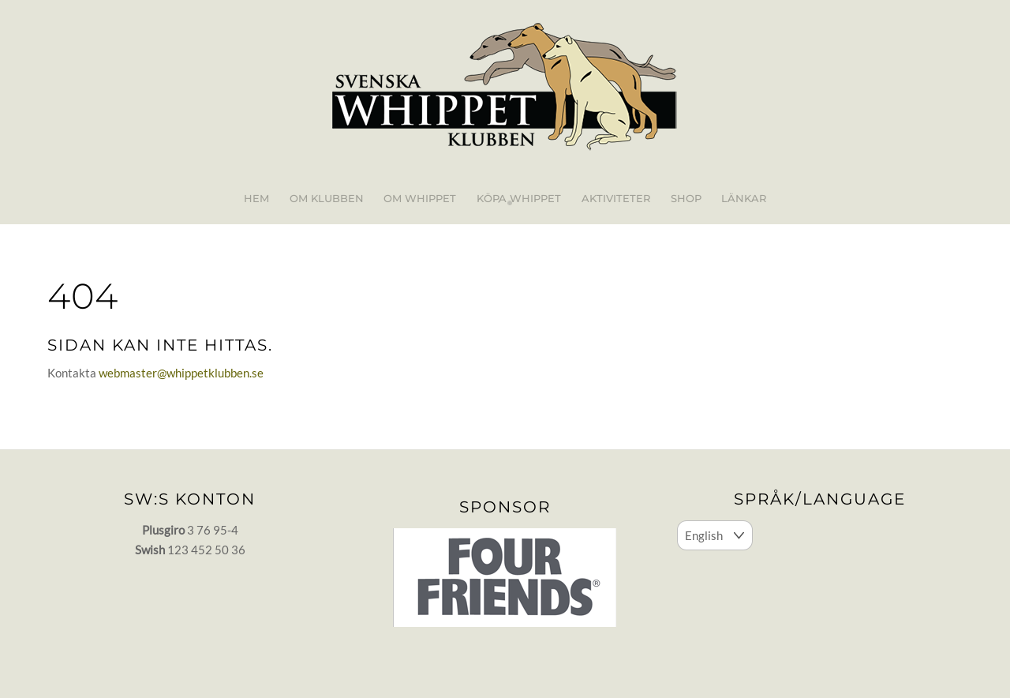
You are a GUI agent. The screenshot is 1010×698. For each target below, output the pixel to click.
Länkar (743, 198)
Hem (256, 198)
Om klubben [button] (327, 198)
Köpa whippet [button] (519, 198)
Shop (686, 198)
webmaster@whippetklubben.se (181, 373)
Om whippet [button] (419, 198)
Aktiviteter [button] (616, 198)
